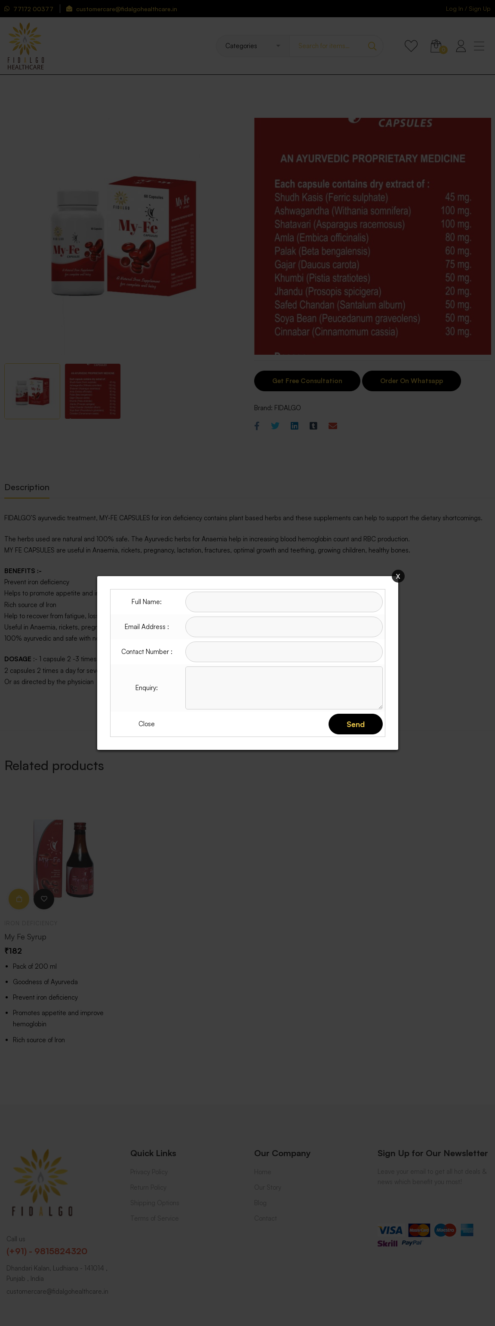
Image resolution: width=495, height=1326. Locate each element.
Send (356, 724)
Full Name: (147, 602)
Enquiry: (146, 688)
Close (146, 724)
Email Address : (147, 627)
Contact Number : (146, 652)
